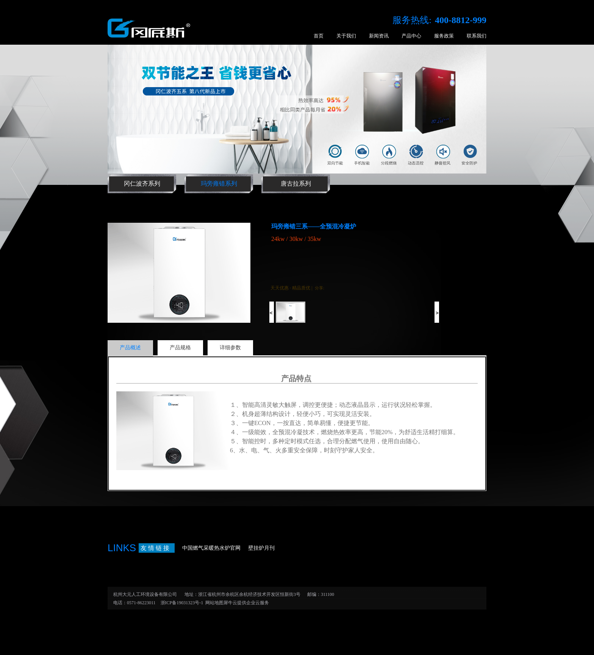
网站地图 (213, 602)
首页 (319, 36)
